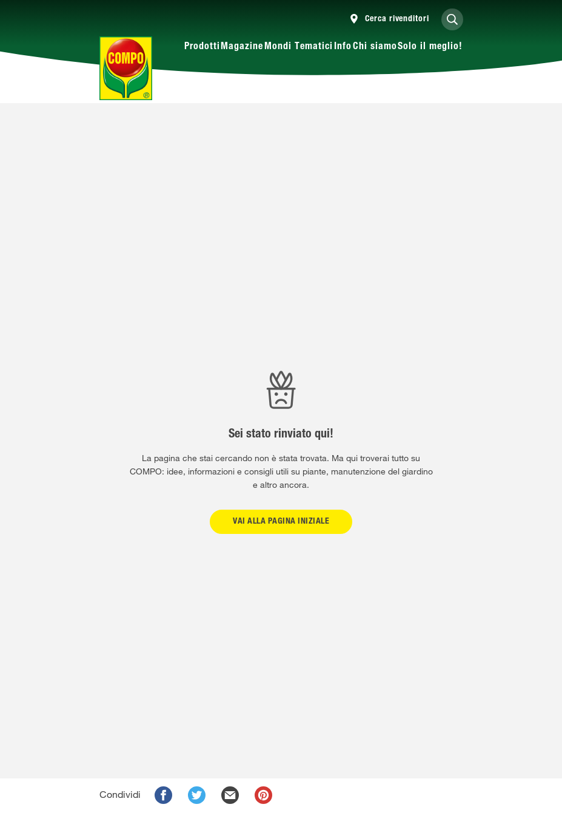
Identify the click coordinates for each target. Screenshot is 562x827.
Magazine (242, 47)
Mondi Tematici (298, 47)
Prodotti (202, 47)
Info (343, 47)
